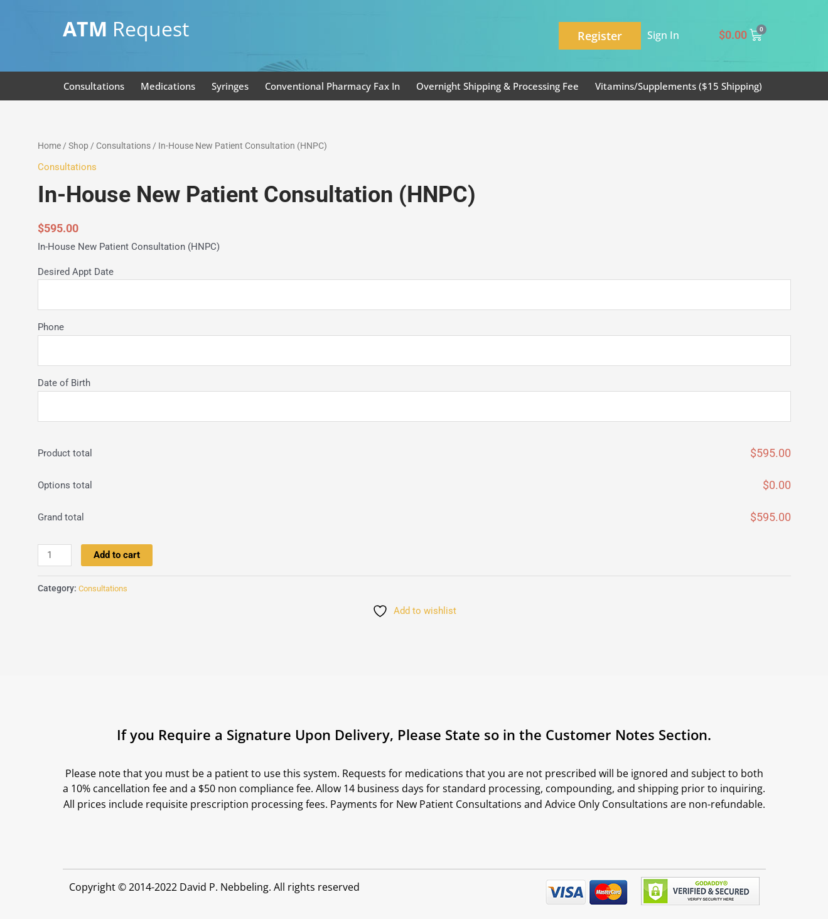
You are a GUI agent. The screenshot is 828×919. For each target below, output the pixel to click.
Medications (168, 86)
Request (126, 28)
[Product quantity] (55, 555)
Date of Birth (64, 383)
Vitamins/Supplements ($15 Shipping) (678, 86)
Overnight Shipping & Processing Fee (497, 86)
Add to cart (117, 555)
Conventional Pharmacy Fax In (332, 86)
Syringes (230, 86)
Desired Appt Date (76, 271)
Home (49, 146)
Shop (78, 146)
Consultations (93, 86)
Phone (51, 327)
